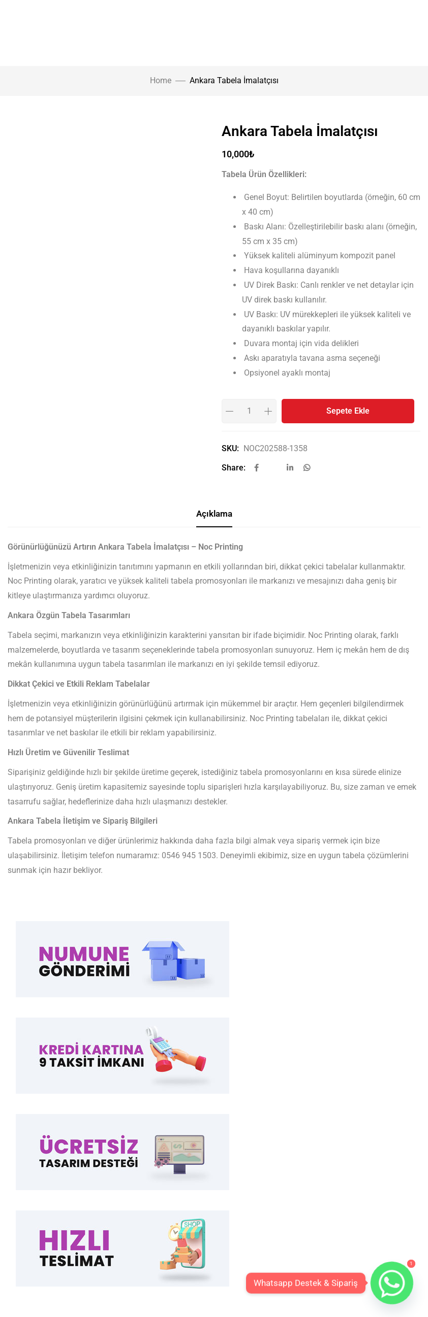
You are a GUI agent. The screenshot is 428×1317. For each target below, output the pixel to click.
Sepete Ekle (348, 411)
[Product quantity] (249, 411)
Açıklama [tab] (214, 514)
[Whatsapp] (392, 1283)
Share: (234, 467)
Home (160, 80)
